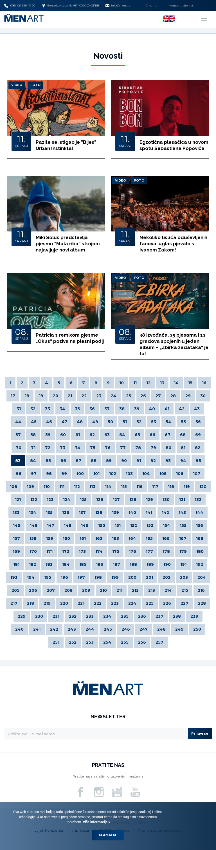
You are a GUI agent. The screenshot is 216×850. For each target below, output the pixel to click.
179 (183, 551)
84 (33, 460)
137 (82, 512)
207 (51, 590)
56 (198, 421)
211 (119, 590)
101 (96, 473)
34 (62, 408)
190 (167, 564)
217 (13, 603)
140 (132, 512)
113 (92, 486)
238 (177, 616)
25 (128, 395)
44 (18, 421)
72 (47, 447)
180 (200, 551)
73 (62, 447)
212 (135, 590)
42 (181, 408)
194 (31, 577)
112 (77, 486)
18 (27, 395)
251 (56, 642)
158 (33, 538)
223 (115, 603)
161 (83, 538)
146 (33, 525)
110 (47, 486)
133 (16, 512)
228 (202, 603)
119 (187, 486)
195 (47, 577)
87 (78, 460)
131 (182, 499)
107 (196, 473)
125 (83, 499)
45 (34, 421)
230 (39, 616)
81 (183, 447)
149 (85, 525)
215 (184, 590)
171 (49, 551)
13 (162, 382)
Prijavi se (199, 733)
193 (13, 577)
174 (99, 551)
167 (182, 538)
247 (144, 629)
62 (92, 434)
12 (148, 382)
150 (101, 525)
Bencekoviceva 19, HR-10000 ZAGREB (70, 6)
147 (50, 525)
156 (199, 525)
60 (63, 434)
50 (110, 421)
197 (81, 577)
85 (48, 460)
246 (126, 629)
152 (133, 525)
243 (72, 629)
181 (16, 564)
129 (149, 499)
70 (18, 447)
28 (173, 395)
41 (167, 408)
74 (77, 447)
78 (138, 447)
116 (139, 486)
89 (109, 460)
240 (19, 629)
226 (167, 603)
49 (95, 421)
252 (72, 642)
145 (16, 525)
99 (64, 473)
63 (107, 434)
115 (124, 486)
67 (167, 434)
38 (122, 408)
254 (107, 642)
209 (86, 590)
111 (61, 486)
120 (202, 486)
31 (19, 408)
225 (150, 603)
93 (168, 460)
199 (115, 577)
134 (32, 512)
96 (18, 473)
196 (64, 577)
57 (18, 434)
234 (107, 616)
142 (165, 512)
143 (182, 512)
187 (116, 564)
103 (129, 473)
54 (168, 421)
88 (93, 460)
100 (80, 473)
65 (137, 434)
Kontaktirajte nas (181, 5)
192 (199, 564)
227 (184, 603)
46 (49, 421)
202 (166, 577)
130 (166, 499)
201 (149, 577)
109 (30, 486)
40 (152, 408)
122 (33, 499)
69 (198, 434)
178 (166, 551)
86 (63, 460)
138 (98, 512)
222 (98, 603)
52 (138, 421)
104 (146, 473)
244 (90, 629)
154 (166, 525)
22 (84, 395)
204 (201, 577)
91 (138, 460)
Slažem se (108, 835)
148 (67, 525)
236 (142, 616)
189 (150, 564)
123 (50, 499)
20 (55, 395)
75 (92, 447)
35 (77, 408)
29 (188, 395)
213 (151, 590)
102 (112, 473)
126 (99, 499)
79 (153, 447)
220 (64, 603)
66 (152, 434)
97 (34, 473)
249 (179, 629)
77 (123, 447)
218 (30, 603)
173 (82, 551)
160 (66, 538)
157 (16, 538)
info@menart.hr (119, 6)
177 (149, 551)
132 (198, 499)
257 (159, 642)
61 (77, 434)
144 (199, 512)
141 (149, 512)
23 (98, 395)
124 (66, 499)
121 (18, 499)
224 (132, 603)
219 (47, 603)
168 (199, 538)
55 (183, 421)
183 (49, 564)
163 (115, 538)
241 (36, 629)
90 (124, 460)
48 (80, 421)
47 (64, 421)
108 (13, 486)
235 (125, 616)
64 (122, 434)
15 (190, 382)
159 (49, 538)
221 (81, 603)
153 (150, 525)
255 (125, 642)
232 (72, 616)
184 (66, 564)
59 (48, 434)
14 (176, 382)
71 (33, 447)
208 (68, 590)
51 (125, 421)
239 (194, 616)
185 (82, 564)
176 (132, 551)
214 (168, 590)
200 (132, 577)
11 (135, 382)
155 (183, 525)
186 (99, 564)
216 (201, 590)
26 (143, 395)
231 (56, 616)
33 (47, 408)
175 (115, 551)
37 (107, 408)
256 (142, 642)
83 (18, 460)
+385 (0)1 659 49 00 (19, 6)
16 (204, 382)
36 (92, 408)
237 (159, 616)
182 (32, 564)
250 (197, 629)
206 (33, 590)
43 (197, 408)
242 (54, 629)
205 (15, 590)
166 (166, 538)
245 (108, 629)
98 (49, 473)
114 (108, 486)
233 (90, 616)
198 (98, 577)
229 (22, 616)
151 (118, 525)
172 (65, 551)
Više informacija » (96, 822)
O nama (151, 5)
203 (184, 577)
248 (161, 629)
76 (108, 447)
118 (171, 486)
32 (32, 408)
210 (103, 590)
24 (113, 395)
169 (16, 551)
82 (197, 447)
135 (49, 512)
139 (115, 512)
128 (132, 499)
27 (158, 395)
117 (155, 486)
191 (183, 564)
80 (168, 447)
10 (121, 382)
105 (162, 473)
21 (70, 395)
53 (153, 421)
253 (90, 642)
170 (33, 551)
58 (33, 434)
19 (41, 395)
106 (179, 473)
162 (98, 538)
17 (13, 395)
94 (183, 460)
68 (183, 434)
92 (153, 460)
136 (65, 512)
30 (203, 395)
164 (132, 538)
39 (137, 408)
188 (133, 564)
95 (198, 460)
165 (149, 538)
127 (116, 499)
